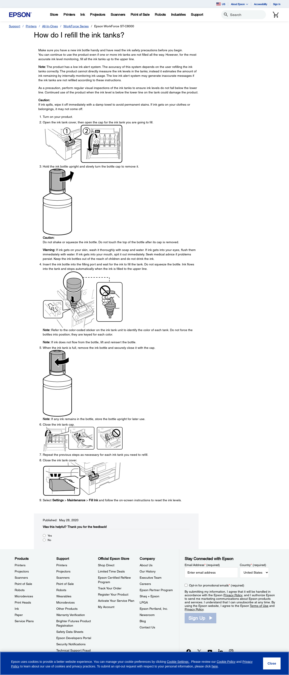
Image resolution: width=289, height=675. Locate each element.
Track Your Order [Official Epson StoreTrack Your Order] (109, 588)
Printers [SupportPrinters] (61, 565)
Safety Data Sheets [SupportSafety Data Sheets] (69, 632)
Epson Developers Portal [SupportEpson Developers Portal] (73, 638)
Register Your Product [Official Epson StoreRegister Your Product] (113, 594)
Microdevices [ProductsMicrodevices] (24, 596)
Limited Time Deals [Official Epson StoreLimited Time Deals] (111, 571)
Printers (31, 26)
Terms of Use (259, 606)
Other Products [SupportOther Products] (67, 608)
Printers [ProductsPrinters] (20, 565)
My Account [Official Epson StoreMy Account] (106, 607)
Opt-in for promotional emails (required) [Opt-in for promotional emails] (216, 585)
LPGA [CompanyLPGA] (144, 602)
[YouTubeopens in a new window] (210, 651)
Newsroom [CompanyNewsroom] (147, 615)
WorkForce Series (76, 26)
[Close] (272, 663)
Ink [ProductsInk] (17, 608)
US (220, 4)
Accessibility (260, 4)
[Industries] (178, 14)
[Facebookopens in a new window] (189, 651)
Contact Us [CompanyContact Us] (147, 627)
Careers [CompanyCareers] (145, 584)
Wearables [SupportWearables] (63, 596)
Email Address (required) (202, 565)
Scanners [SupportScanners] (63, 577)
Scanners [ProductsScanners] (21, 577)
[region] (144, 663)
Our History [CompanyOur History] (148, 571)
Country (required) (253, 565)
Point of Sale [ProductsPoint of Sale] (23, 584)
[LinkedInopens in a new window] (221, 651)
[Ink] (82, 14)
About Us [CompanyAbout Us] (146, 565)
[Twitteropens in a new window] (199, 651)
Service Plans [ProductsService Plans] (24, 621)
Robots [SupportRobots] (61, 590)
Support (14, 26)
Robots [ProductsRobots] (20, 590)
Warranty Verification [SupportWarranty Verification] (70, 615)
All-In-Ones (50, 26)
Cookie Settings (178, 661)
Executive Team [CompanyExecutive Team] (151, 577)
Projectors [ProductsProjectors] (22, 571)
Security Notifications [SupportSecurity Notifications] (71, 644)
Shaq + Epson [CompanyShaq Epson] (149, 596)
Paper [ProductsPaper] (19, 615)
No (49, 540)
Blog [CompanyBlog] (143, 621)
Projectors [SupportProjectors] (63, 571)
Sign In (276, 4)
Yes (50, 535)
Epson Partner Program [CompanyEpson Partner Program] (156, 590)
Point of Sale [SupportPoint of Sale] (65, 584)
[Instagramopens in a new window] (231, 651)
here (215, 666)
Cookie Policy (226, 661)
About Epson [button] (239, 4)
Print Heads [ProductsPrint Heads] (23, 602)
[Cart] (275, 14)
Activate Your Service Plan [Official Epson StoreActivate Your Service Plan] (116, 600)
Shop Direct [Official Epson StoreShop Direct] (106, 565)
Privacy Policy (232, 595)
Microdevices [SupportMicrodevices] (65, 602)
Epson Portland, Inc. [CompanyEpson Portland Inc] (154, 608)
